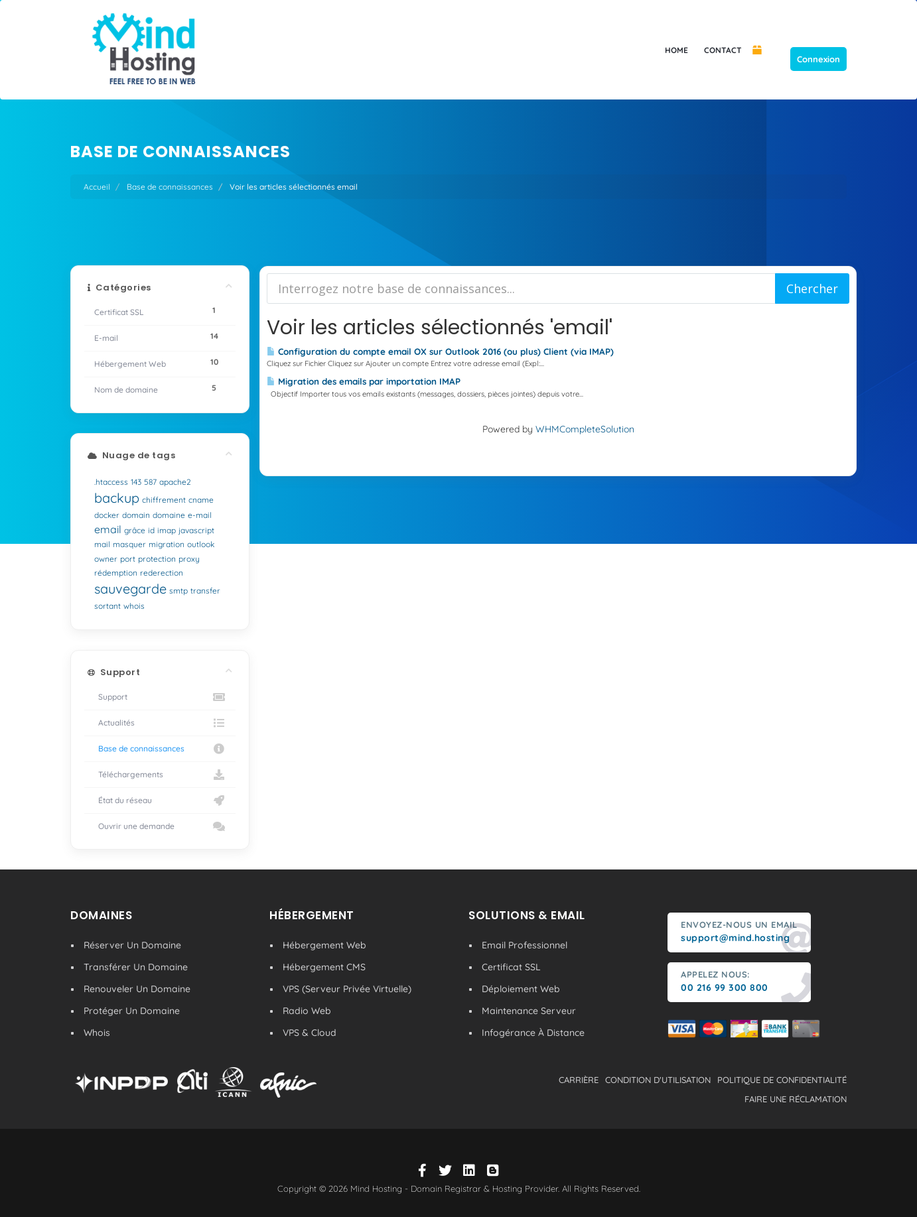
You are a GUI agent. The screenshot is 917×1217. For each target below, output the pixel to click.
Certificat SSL (511, 967)
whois (134, 606)
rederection (161, 573)
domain (136, 515)
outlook (200, 544)
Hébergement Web (324, 945)
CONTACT (723, 50)
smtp (178, 591)
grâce (134, 530)
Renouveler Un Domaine (137, 989)
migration (166, 544)
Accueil (97, 187)
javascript (196, 530)
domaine (169, 515)
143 (136, 482)
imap (166, 530)
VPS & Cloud (309, 1033)
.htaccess (111, 482)
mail (102, 544)
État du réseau (160, 800)
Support (160, 697)
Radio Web (307, 1011)
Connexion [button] (818, 59)
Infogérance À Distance (533, 1033)
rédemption (115, 573)
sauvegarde (130, 588)
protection (157, 559)
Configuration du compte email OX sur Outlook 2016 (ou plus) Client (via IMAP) (440, 351)
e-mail (200, 515)
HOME (676, 50)
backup (116, 497)
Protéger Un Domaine (132, 1011)
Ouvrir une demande (160, 826)
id (151, 530)
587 (150, 482)
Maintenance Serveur (529, 1011)
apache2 (175, 482)
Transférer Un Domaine (136, 967)
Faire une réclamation (795, 1099)
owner (105, 559)
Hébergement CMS (324, 967)
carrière (579, 1079)
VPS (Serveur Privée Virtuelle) (347, 989)
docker (106, 515)
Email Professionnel (524, 945)
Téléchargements (160, 775)
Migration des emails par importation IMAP (363, 381)
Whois (97, 1033)
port (127, 559)
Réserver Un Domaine (132, 945)
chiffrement (164, 500)
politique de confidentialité (782, 1079)
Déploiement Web (521, 989)
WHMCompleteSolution (584, 429)
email (107, 529)
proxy (189, 559)
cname (201, 500)
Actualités (160, 723)
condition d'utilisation (658, 1079)
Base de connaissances (170, 187)
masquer (129, 544)
